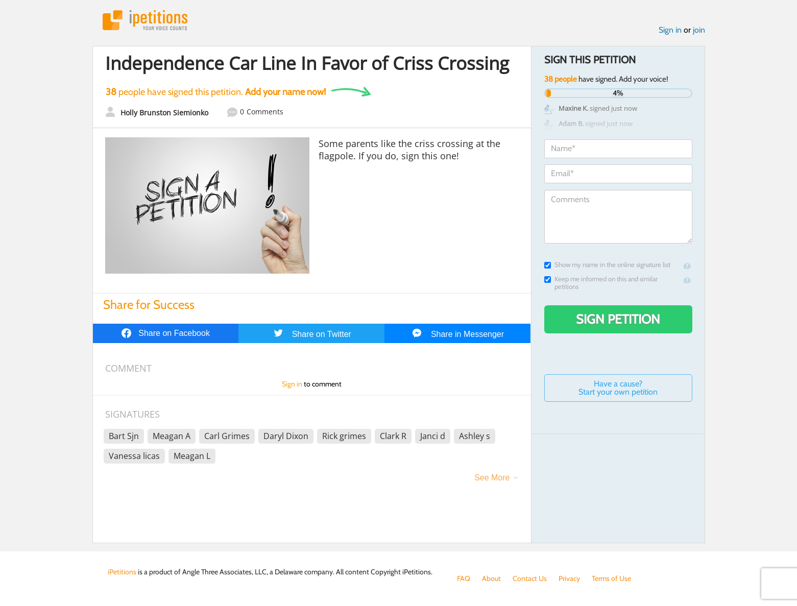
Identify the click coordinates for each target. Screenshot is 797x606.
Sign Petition (618, 319)
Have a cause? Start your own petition (618, 388)
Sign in (670, 30)
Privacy (569, 578)
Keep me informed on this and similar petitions (601, 282)
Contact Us (530, 578)
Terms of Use (611, 578)
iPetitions (145, 20)
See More (492, 477)
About (491, 578)
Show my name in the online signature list (607, 265)
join (699, 30)
